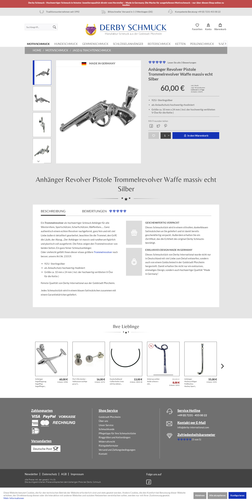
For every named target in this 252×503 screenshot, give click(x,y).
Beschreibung (53, 211)
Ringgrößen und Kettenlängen (114, 437)
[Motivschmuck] (38, 43)
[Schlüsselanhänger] (128, 43)
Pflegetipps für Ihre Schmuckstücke (117, 433)
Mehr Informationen (14, 498)
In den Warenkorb (195, 135)
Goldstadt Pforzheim (110, 416)
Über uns (103, 420)
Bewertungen (104, 211)
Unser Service (106, 425)
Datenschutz (49, 474)
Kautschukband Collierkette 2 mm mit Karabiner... (117, 381)
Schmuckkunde (106, 429)
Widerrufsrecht (107, 441)
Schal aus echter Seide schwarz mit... (153, 381)
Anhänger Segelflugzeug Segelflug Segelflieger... (40, 382)
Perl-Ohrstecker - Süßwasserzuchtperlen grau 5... (79, 381)
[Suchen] (54, 27)
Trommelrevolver (103, 252)
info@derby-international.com (193, 427)
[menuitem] (41, 27)
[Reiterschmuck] (159, 43)
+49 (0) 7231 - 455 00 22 (192, 415)
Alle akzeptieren (217, 495)
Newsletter (31, 474)
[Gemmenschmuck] (95, 43)
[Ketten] (180, 43)
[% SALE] (223, 43)
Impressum (77, 474)
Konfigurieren (237, 495)
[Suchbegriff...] (41, 27)
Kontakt (103, 453)
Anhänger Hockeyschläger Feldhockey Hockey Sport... (190, 382)
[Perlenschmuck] (202, 43)
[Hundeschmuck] (66, 43)
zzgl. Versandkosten (198, 88)
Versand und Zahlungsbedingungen (117, 449)
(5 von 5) (189, 439)
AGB (64, 474)
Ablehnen (200, 495)
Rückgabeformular (108, 445)
